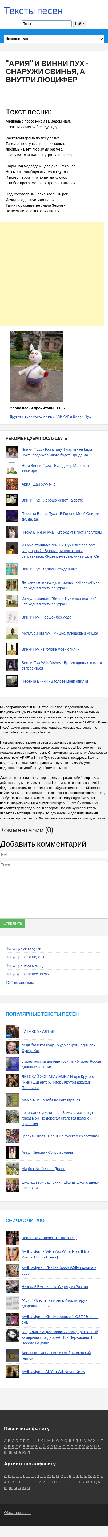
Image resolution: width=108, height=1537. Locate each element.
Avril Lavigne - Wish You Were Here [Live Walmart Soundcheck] (55, 1254)
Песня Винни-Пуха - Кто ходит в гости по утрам (62, 532)
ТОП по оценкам (20, 982)
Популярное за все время (27, 974)
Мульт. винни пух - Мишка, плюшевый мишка (60, 633)
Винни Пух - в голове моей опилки (50, 649)
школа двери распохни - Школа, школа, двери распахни (60, 1185)
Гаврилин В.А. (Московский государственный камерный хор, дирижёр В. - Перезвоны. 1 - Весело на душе (60, 1337)
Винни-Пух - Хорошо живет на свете (52, 500)
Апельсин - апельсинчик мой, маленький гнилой (56, 1355)
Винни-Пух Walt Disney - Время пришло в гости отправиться (62, 665)
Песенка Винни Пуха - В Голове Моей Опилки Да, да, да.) (60, 516)
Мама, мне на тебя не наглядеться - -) (54, 1100)
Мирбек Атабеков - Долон (43, 1168)
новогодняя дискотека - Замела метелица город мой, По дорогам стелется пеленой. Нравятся (57, 1118)
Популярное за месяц (24, 965)
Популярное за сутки (23, 948)
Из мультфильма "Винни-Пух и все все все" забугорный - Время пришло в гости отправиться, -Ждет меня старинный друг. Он (60, 550)
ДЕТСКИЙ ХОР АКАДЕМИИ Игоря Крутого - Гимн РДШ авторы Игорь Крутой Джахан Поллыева (59, 1082)
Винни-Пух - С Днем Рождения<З (50, 569)
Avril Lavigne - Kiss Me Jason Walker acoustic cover (59, 1270)
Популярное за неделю (25, 957)
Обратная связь (17, 1512)
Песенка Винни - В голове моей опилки (55, 681)
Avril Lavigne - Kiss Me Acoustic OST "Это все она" (60, 1319)
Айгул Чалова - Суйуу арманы (47, 1152)
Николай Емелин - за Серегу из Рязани (55, 1286)
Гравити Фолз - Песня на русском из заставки (60, 1136)
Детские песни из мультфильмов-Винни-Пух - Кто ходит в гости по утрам (60, 585)
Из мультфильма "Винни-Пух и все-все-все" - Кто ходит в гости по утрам (60, 601)
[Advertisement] (52, 274)
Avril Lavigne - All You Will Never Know (53, 1371)
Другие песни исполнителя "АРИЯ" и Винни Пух (50, 416)
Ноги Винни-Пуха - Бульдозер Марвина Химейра (55, 468)
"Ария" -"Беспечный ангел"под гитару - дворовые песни (54, 1303)
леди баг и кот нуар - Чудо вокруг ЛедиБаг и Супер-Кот (59, 1048)
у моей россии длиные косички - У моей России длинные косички (62, 1064)
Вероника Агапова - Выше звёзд (49, 1237)
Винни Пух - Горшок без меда (46, 617)
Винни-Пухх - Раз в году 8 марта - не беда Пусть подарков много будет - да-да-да (57, 452)
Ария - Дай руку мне (39, 484)
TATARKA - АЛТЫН (38, 1031)
